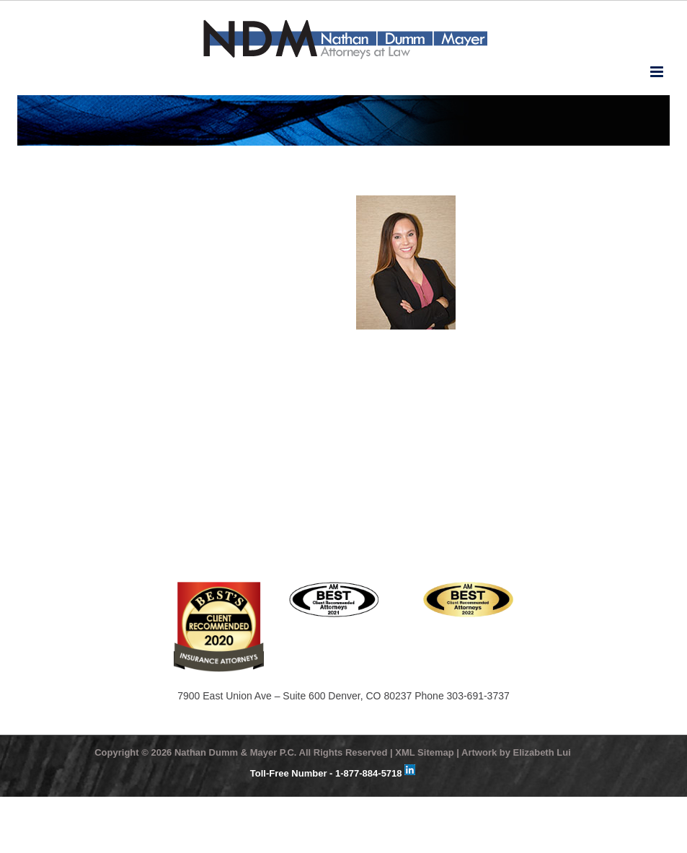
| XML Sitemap (422, 752)
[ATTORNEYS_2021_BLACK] (334, 587)
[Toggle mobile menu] (657, 71)
